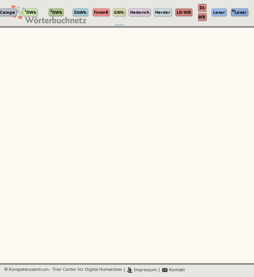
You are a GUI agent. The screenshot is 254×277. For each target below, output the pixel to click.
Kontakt (173, 270)
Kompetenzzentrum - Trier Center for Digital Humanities (65, 270)
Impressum (142, 270)
